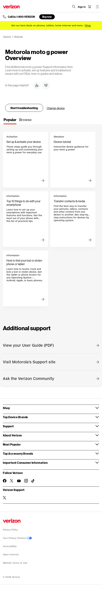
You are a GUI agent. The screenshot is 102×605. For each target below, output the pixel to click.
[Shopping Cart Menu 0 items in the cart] (89, 7)
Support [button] (8, 426)
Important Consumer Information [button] (25, 462)
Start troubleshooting (24, 108)
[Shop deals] (88, 25)
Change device (56, 108)
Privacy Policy (10, 529)
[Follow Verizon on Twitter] (12, 481)
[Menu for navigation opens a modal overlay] (97, 7)
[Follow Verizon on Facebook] (4, 481)
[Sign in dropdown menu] (82, 7)
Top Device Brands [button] (15, 417)
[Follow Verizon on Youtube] (19, 481)
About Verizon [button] (12, 435)
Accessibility (10, 546)
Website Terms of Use (15, 563)
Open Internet (11, 554)
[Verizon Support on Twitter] (4, 498)
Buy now (47, 16)
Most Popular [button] (12, 444)
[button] (37, 85)
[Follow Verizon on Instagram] (26, 481)
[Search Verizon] (74, 7)
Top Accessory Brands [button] (18, 453)
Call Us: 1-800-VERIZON (21, 17)
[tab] (10, 120)
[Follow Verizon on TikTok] (33, 481)
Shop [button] (6, 408)
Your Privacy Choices (17, 538)
